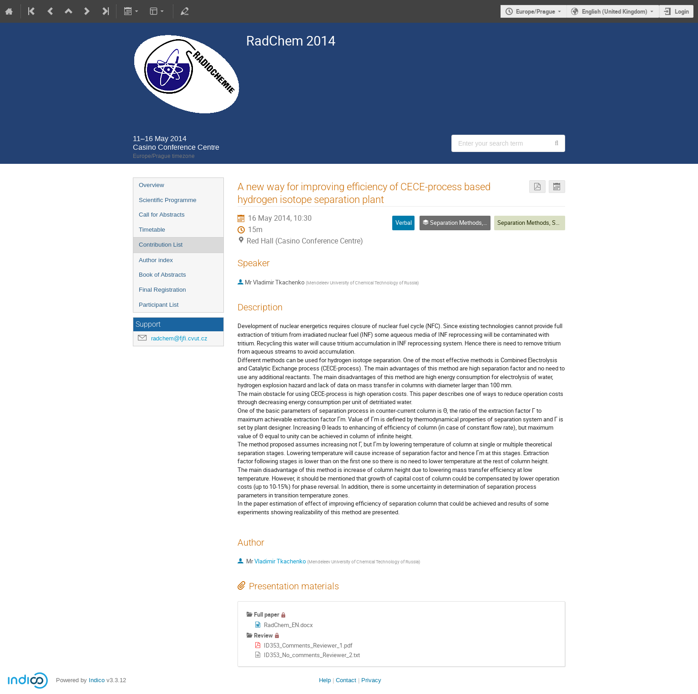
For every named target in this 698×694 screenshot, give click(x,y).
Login (682, 11)
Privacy (371, 680)
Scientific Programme (168, 200)
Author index (156, 260)
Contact (346, 680)
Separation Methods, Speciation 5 (540, 222)
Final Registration (162, 289)
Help (325, 680)
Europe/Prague (535, 11)
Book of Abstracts (162, 274)
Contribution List (160, 244)
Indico (97, 680)
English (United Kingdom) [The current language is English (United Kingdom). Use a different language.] (614, 11)
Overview (151, 185)
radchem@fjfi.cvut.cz (179, 338)
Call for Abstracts (162, 214)
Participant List (158, 304)
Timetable (152, 229)
